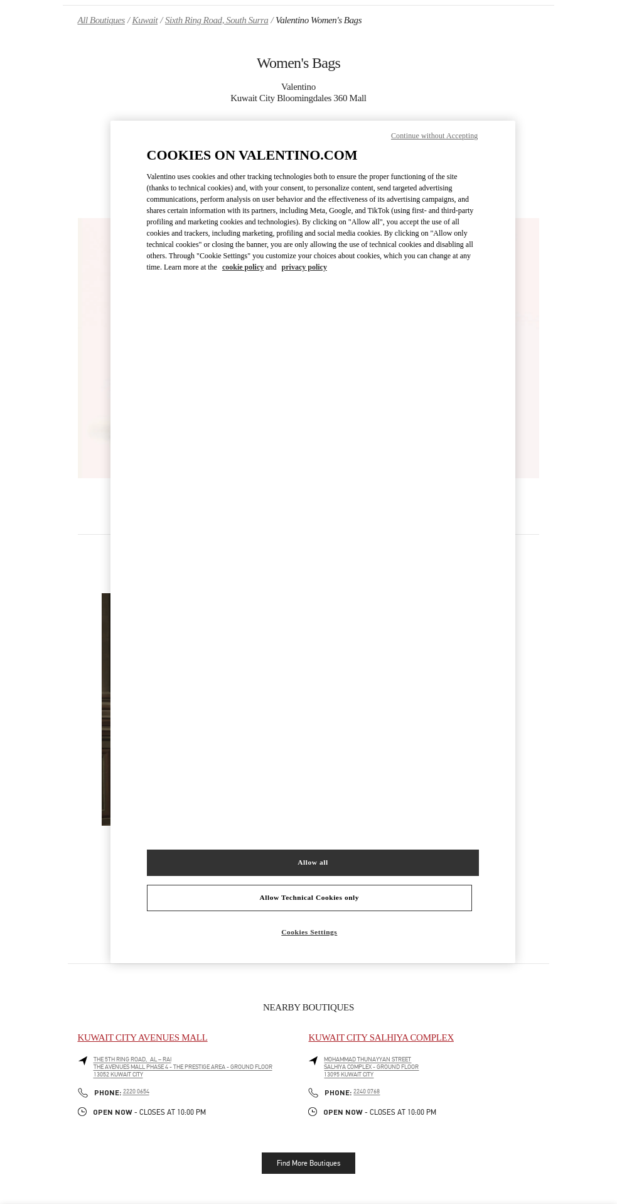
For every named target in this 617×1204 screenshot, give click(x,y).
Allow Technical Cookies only (309, 897)
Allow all (313, 862)
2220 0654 (136, 1091)
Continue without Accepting (434, 135)
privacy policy (304, 267)
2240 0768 (366, 1091)
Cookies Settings (309, 932)
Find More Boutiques (308, 1163)
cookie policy (243, 267)
